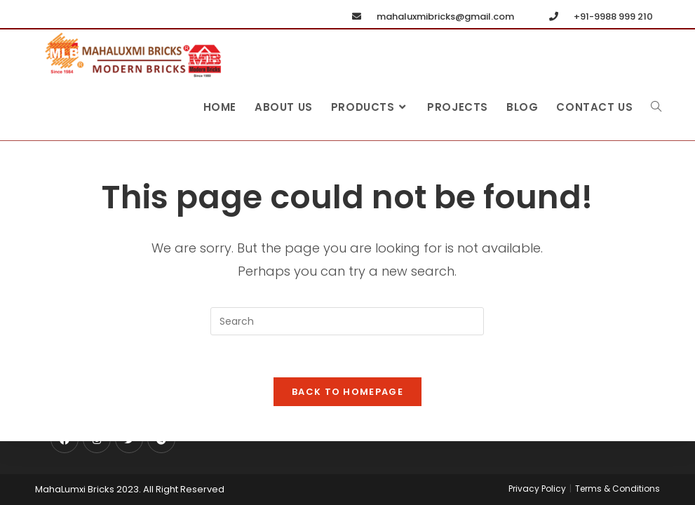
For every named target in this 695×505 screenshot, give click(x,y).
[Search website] (656, 107)
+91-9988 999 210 (598, 16)
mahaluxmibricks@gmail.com (430, 16)
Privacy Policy (537, 488)
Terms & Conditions (617, 488)
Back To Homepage (347, 391)
